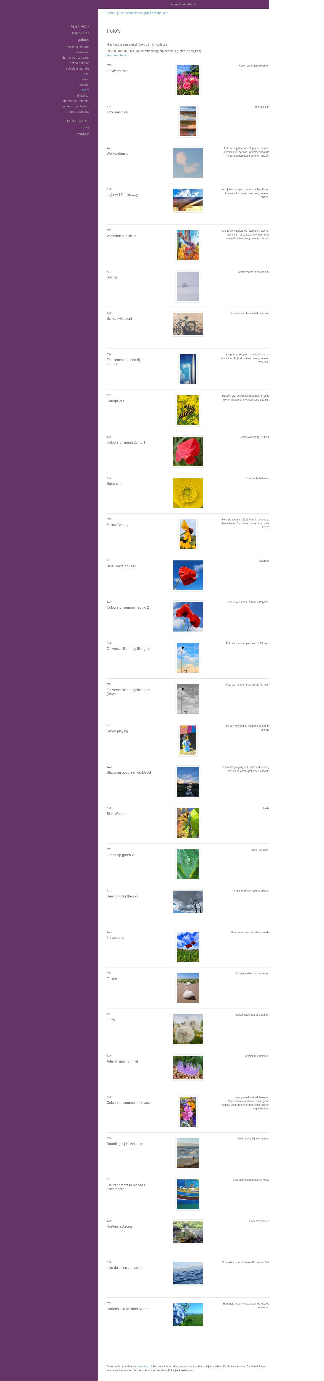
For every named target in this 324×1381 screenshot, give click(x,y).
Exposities (80, 33)
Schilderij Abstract (77, 47)
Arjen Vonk (178, 4)
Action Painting (79, 63)
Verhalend (82, 52)
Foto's (85, 90)
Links (85, 127)
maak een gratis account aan (148, 13)
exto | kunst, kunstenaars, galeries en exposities (110, 4)
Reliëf (86, 74)
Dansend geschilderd (75, 106)
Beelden (84, 84)
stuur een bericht (118, 55)
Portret (85, 79)
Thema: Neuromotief (76, 101)
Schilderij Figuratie (77, 68)
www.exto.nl (145, 1366)
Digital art (83, 95)
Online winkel (78, 121)
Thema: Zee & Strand (75, 57)
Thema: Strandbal (78, 111)
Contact (83, 134)
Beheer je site (116, 13)
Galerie (83, 39)
